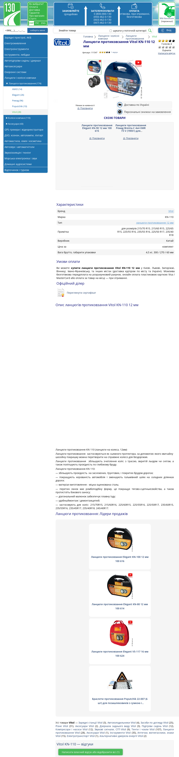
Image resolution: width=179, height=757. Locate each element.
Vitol (16, 112)
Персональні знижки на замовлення (147, 111)
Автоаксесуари (13, 66)
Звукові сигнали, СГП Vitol (111, 634)
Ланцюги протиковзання (25, 83)
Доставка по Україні (136, 104)
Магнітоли (24, 724)
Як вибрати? (36, 4)
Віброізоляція (26, 738)
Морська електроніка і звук (21, 158)
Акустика (23, 705)
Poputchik (19, 106)
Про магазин (36, 15)
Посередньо (166, 47)
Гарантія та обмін (64, 733)
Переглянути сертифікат (81, 292)
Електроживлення (15, 43)
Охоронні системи (15, 72)
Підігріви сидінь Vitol (155, 631)
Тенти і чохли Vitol (144, 634)
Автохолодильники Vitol (122, 628)
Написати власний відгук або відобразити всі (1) (95, 657)
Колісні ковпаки (18, 117)
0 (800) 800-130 (102, 13)
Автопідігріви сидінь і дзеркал (23, 60)
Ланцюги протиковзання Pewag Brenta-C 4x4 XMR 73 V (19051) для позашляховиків (130, 129)
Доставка (34, 9)
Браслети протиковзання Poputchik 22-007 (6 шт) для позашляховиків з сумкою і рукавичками (146, 608)
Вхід (169, 30)
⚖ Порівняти (85, 108)
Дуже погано (159, 47)
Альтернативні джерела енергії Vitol (122, 641)
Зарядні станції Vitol (90, 628)
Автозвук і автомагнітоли (19, 147)
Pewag (17, 100)
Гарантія (34, 12)
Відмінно (173, 47)
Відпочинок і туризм (17, 170)
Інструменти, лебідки (17, 54)
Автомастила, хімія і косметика (23, 141)
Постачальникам (64, 724)
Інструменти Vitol (121, 638)
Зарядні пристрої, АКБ (18, 37)
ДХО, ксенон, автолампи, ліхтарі (24, 135)
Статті (32, 18)
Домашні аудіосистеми (18, 164)
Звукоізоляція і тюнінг (18, 152)
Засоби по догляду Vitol (155, 628)
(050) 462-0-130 (102, 16)
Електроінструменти (17, 49)
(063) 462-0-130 (102, 19)
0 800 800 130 (143, 704)
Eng (43, 23)
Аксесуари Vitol (85, 631)
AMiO (17, 89)
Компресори (25, 714)
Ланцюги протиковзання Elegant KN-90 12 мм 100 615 (97, 128)
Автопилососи (26, 719)
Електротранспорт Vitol (81, 641)
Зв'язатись (60, 710)
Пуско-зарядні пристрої (32, 710)
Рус (37, 23)
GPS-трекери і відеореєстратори (24, 129)
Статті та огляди (63, 728)
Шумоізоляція (26, 733)
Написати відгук (166, 53)
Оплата (33, 6)
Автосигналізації (28, 728)
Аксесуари (15, 123)
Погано (163, 47)
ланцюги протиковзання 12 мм (154, 222)
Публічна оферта (64, 738)
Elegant (18, 94)
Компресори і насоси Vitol (72, 634)
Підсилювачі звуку (29, 742)
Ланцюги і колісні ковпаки (20, 77)
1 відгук (115, 52)
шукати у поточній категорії (129, 30)
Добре (170, 47)
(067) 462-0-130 (102, 22)
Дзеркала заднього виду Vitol (118, 631)
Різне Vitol (62, 631)
